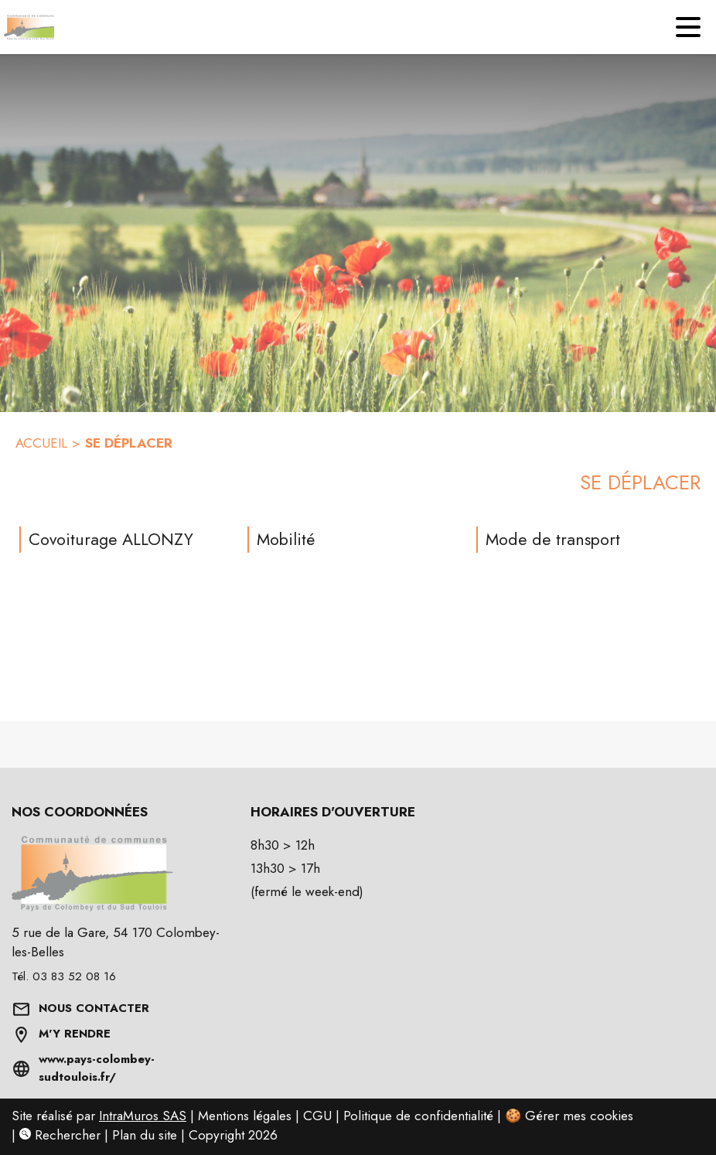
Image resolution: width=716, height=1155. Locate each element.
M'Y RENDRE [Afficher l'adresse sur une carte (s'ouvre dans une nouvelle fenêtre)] (75, 1033)
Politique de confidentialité (418, 1115)
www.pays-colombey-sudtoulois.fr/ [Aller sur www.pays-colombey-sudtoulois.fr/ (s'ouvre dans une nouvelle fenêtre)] (97, 1068)
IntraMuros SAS (142, 1115)
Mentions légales (245, 1115)
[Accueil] (27, 27)
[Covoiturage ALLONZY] (127, 539)
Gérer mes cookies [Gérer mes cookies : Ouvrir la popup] (579, 1115)
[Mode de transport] (584, 539)
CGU (317, 1115)
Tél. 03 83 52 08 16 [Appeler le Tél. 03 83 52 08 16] (64, 976)
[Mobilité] (355, 539)
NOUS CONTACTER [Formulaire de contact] (94, 1008)
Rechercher (60, 1135)
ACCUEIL (41, 443)
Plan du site (144, 1135)
